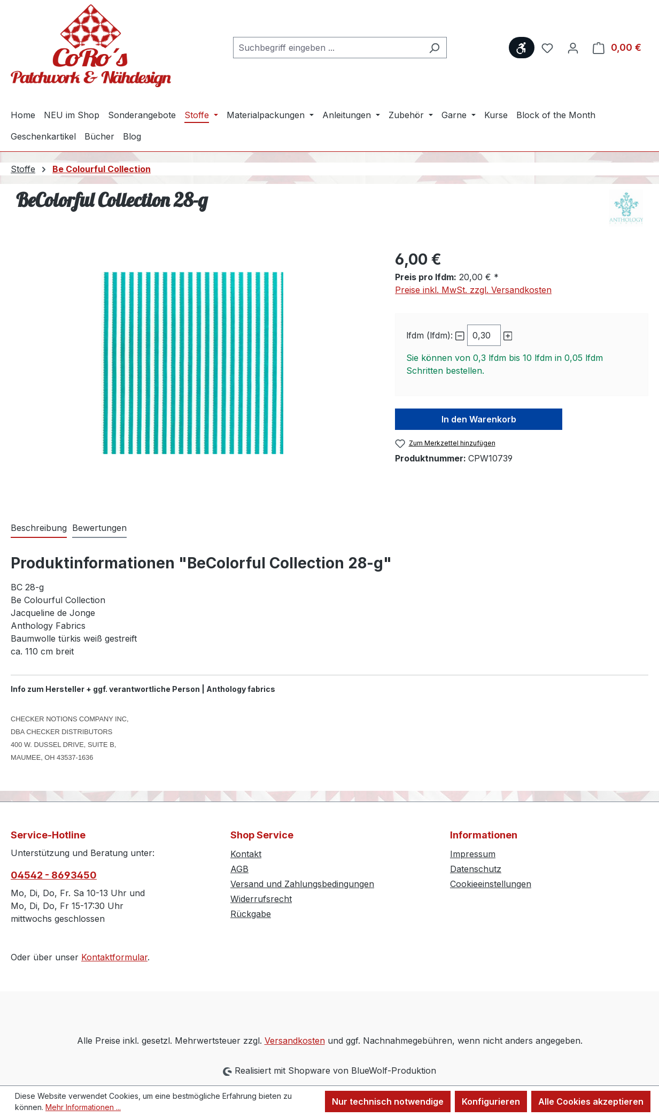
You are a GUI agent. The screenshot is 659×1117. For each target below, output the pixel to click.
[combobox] (327, 47)
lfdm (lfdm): (429, 335)
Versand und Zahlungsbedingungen (302, 884)
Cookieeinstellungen (490, 884)
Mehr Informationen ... (83, 1107)
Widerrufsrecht (261, 898)
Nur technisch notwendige (388, 1101)
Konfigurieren (491, 1101)
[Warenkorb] (617, 47)
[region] (192, 363)
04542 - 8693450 (54, 875)
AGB (239, 869)
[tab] (39, 528)
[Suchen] (434, 47)
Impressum (472, 854)
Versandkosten (295, 1040)
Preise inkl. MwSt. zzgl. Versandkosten (473, 289)
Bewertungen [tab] (99, 527)
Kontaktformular (114, 957)
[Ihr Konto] (573, 47)
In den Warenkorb (478, 419)
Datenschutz (475, 869)
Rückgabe (250, 913)
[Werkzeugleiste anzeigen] (521, 47)
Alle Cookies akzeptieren (591, 1101)
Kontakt (245, 854)
